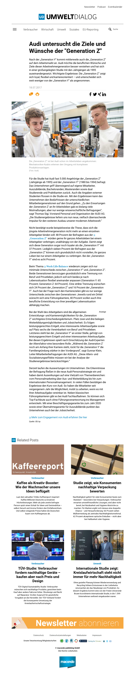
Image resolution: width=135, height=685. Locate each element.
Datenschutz (38, 635)
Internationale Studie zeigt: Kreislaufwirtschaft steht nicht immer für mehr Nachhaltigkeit (97, 572)
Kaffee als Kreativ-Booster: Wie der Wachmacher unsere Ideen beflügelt (37, 486)
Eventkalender (115, 6)
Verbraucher (30, 29)
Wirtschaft (47, 29)
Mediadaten (82, 635)
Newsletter (89, 6)
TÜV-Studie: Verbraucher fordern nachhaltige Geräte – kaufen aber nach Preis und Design (37, 574)
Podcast (101, 6)
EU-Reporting (90, 29)
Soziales (74, 29)
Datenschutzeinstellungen (60, 635)
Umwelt (61, 29)
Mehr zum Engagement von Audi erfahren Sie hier (59, 417)
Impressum (97, 635)
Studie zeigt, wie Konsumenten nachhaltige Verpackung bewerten (97, 486)
